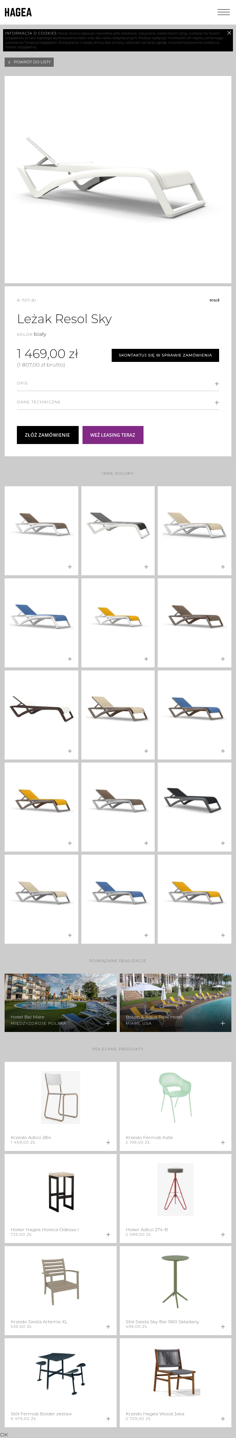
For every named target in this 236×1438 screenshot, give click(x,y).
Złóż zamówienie (47, 435)
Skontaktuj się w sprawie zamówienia (165, 355)
